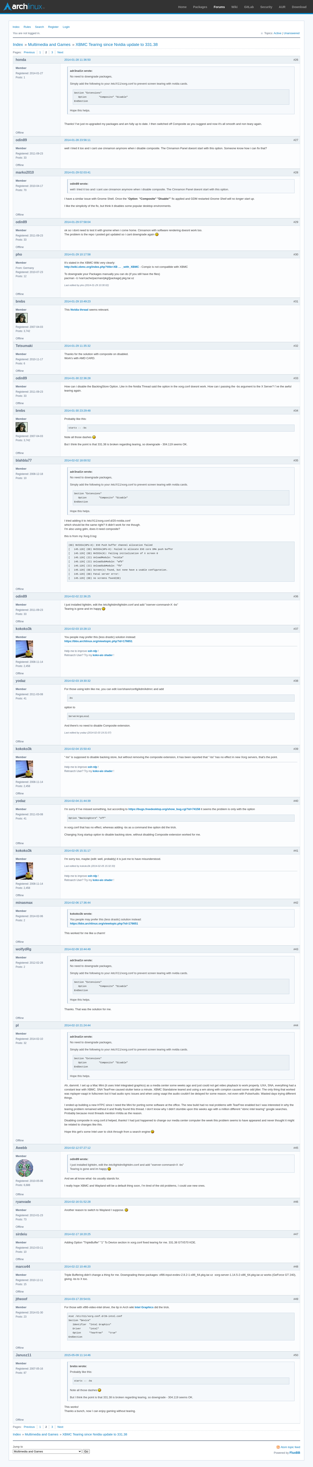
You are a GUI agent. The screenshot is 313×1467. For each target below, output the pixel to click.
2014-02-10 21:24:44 (77, 1025)
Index (16, 26)
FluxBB (295, 1452)
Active (277, 33)
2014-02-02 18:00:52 (77, 460)
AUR (282, 7)
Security (266, 7)
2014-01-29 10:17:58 (77, 254)
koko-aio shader (103, 655)
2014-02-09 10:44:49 (77, 949)
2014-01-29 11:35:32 (77, 345)
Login (66, 26)
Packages (200, 7)
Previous (29, 52)
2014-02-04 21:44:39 (77, 800)
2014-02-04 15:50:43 (77, 748)
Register (53, 26)
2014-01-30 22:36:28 (77, 378)
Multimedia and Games (49, 44)
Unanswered (292, 33)
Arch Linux (24, 6)
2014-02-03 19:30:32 (77, 680)
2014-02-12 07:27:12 (77, 1147)
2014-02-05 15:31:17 (77, 850)
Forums (219, 7)
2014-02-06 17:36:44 (77, 902)
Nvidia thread (79, 309)
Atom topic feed (290, 1447)
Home (182, 7)
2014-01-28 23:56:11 (77, 140)
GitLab (249, 7)
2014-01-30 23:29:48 (77, 410)
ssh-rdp (92, 651)
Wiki (234, 7)
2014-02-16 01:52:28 (77, 1201)
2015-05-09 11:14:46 (77, 1355)
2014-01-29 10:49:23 (77, 301)
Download (299, 7)
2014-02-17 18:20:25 (77, 1234)
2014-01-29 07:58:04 (77, 222)
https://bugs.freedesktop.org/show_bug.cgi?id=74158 (164, 809)
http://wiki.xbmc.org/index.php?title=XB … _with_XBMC (101, 266)
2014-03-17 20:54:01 (77, 1299)
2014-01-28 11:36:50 (77, 59)
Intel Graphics (144, 1307)
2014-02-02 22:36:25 (77, 596)
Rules (27, 26)
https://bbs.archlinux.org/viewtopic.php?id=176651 (98, 641)
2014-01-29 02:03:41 (77, 172)
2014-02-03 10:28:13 (77, 628)
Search (39, 26)
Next (60, 52)
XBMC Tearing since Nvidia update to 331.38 (117, 44)
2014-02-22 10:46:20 (77, 1266)
